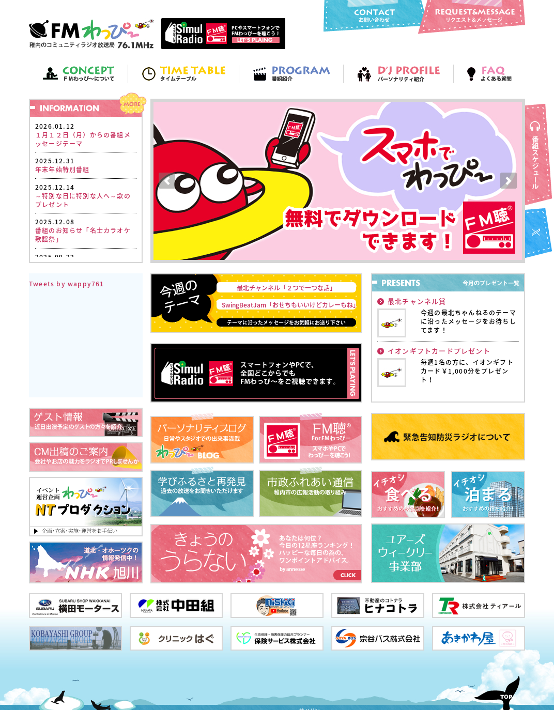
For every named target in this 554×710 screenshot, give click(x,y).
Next (508, 181)
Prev (167, 181)
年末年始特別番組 (62, 169)
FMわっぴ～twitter (539, 234)
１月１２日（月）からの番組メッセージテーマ (83, 139)
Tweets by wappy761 (66, 283)
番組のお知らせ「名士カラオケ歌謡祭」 (83, 235)
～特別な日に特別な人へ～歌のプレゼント (83, 200)
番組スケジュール (539, 155)
